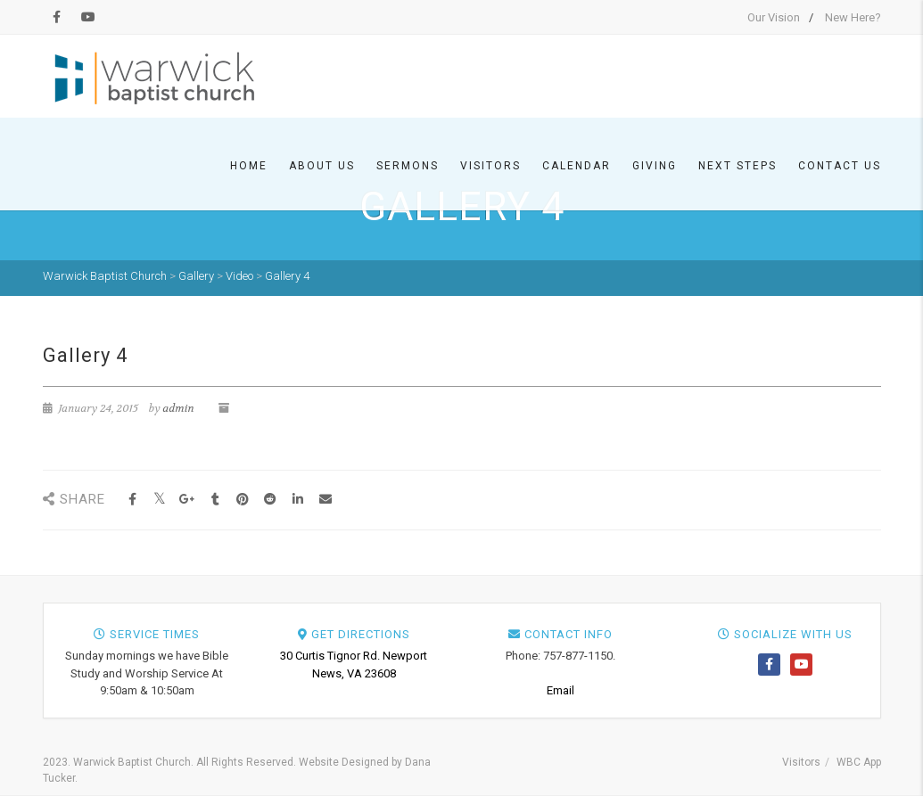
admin (178, 408)
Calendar (576, 166)
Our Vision (773, 17)
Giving (654, 166)
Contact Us (839, 166)
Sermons (407, 166)
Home (249, 166)
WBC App (858, 762)
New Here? (853, 17)
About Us (322, 166)
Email (560, 690)
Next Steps (737, 166)
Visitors (490, 166)
